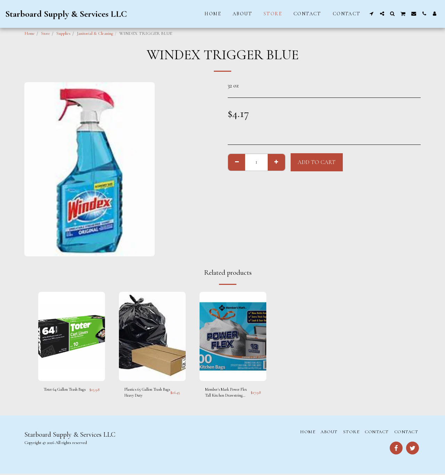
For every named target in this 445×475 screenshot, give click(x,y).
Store (45, 33)
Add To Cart (316, 162)
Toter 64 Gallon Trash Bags (63, 393)
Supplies (63, 33)
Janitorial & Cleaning (95, 33)
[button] (372, 13)
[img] (71, 336)
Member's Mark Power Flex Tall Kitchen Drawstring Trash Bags (225, 393)
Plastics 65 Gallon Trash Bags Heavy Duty (145, 393)
